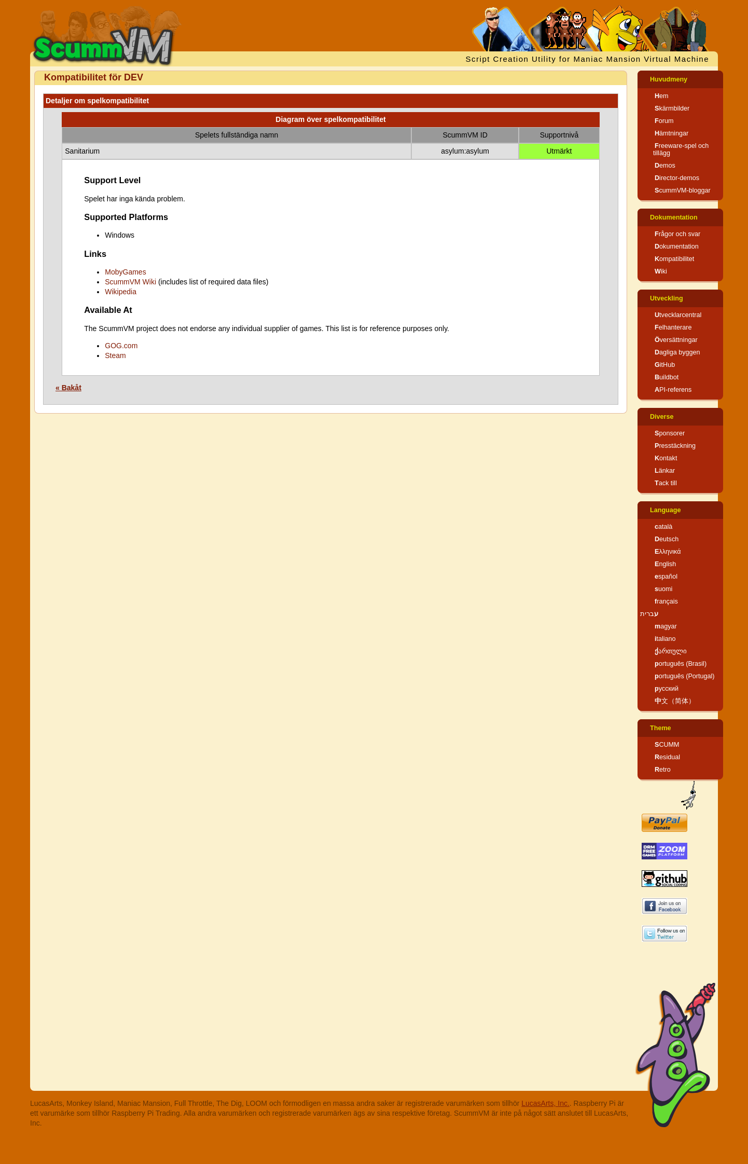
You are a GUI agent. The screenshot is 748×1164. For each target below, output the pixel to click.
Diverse (662, 416)
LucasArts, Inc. (545, 1103)
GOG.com (121, 345)
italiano (665, 638)
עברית (649, 614)
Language (665, 510)
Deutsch (666, 539)
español (666, 576)
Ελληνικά (668, 551)
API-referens (673, 389)
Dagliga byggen (677, 352)
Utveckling (666, 298)
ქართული (671, 651)
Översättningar (676, 340)
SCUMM (667, 744)
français (666, 601)
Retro (663, 769)
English (665, 564)
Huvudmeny (668, 79)
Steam (115, 355)
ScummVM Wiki (130, 282)
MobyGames (125, 272)
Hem (662, 96)
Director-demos (677, 178)
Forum (664, 121)
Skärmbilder (672, 108)
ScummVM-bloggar (683, 190)
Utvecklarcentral (678, 315)
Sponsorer (670, 433)
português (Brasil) (681, 663)
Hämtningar (671, 133)
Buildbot (666, 377)
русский (666, 688)
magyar (666, 626)
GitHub (665, 364)
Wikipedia (120, 291)
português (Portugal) (685, 676)
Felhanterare (673, 327)
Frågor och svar (677, 234)
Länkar (665, 470)
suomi (663, 589)
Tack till (666, 483)
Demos (665, 165)
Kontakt (666, 458)
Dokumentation (674, 217)
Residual (667, 757)
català (663, 526)
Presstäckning (675, 445)
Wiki (661, 271)
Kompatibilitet (674, 259)
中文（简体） (675, 701)
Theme (660, 728)
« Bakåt (68, 388)
